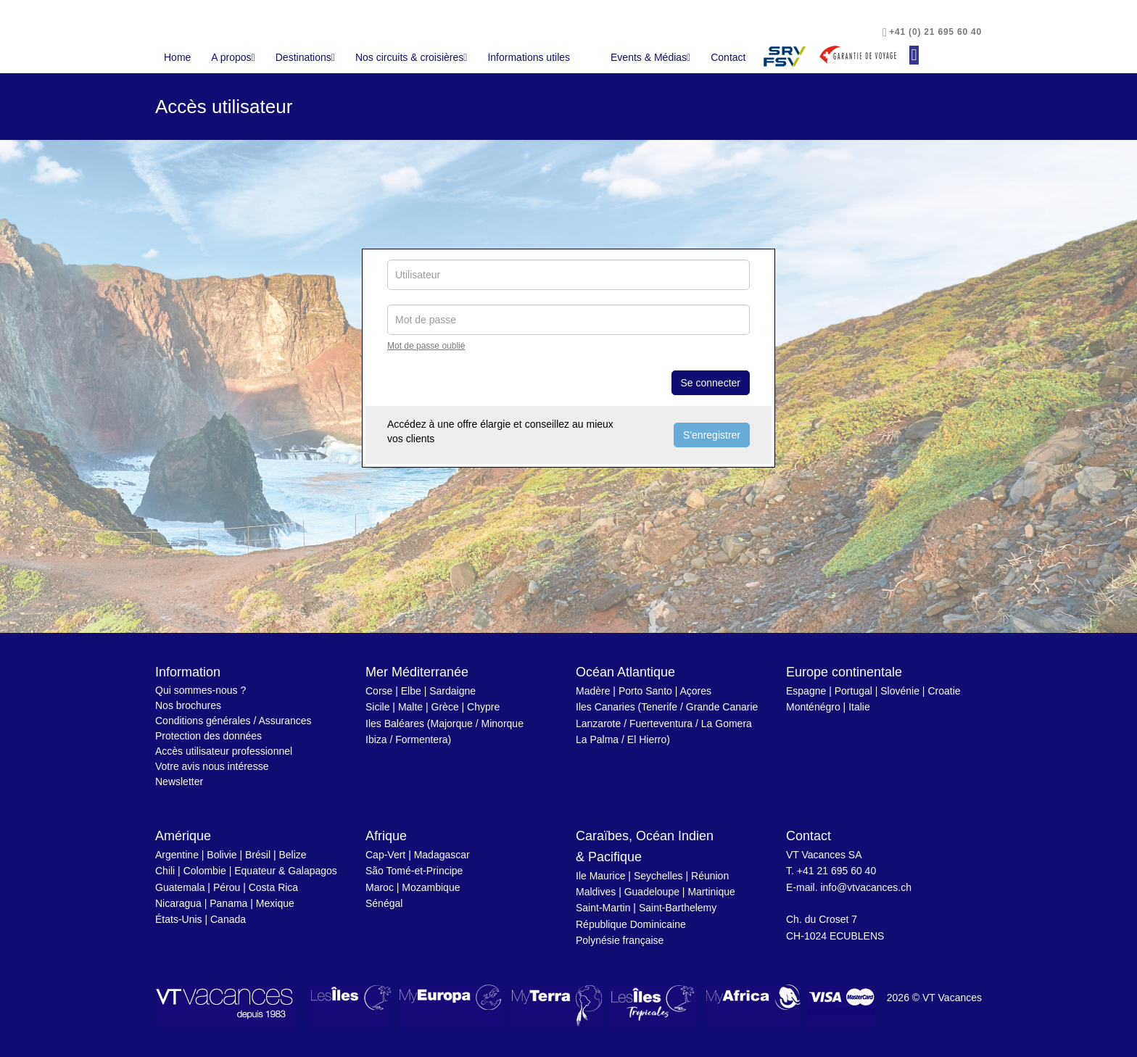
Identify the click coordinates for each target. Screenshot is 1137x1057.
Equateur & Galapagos (285, 870)
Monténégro (813, 707)
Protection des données (208, 736)
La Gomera (726, 723)
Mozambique (431, 887)
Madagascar (442, 855)
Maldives (596, 892)
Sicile (377, 707)
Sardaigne (452, 691)
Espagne (806, 691)
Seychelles (658, 876)
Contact (728, 57)
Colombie (204, 870)
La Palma (597, 739)
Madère (593, 691)
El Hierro (646, 739)
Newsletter (179, 781)
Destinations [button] (305, 57)
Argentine (177, 855)
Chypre (483, 707)
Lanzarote (598, 723)
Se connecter (711, 383)
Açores (695, 691)
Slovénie (899, 691)
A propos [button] (233, 57)
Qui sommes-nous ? (200, 690)
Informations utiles (528, 57)
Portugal (853, 691)
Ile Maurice (600, 876)
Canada (228, 919)
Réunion (710, 876)
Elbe (411, 691)
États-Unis (178, 919)
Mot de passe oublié (426, 346)
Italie (859, 707)
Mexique (275, 903)
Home (177, 57)
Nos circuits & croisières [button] (411, 57)
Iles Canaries (605, 707)
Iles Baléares (394, 723)
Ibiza (376, 739)
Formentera (421, 739)
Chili (165, 870)
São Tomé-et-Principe (414, 870)
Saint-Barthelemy (677, 907)
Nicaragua (178, 903)
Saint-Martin (603, 907)
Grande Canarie (722, 707)
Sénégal (383, 903)
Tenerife (659, 707)
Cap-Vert (385, 855)
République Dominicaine (631, 924)
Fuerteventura (660, 723)
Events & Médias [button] (650, 57)
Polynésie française (619, 940)
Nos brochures (188, 705)
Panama (228, 903)
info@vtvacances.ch (865, 887)
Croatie (943, 691)
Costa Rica (273, 887)
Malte (410, 707)
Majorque (452, 723)
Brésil (257, 855)
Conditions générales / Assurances (233, 720)
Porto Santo (645, 691)
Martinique (711, 892)
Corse (378, 691)
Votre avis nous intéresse (211, 766)
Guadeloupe (651, 892)
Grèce (445, 707)
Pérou (226, 887)
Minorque (502, 723)
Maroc (379, 887)
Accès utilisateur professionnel (223, 751)
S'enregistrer (711, 435)
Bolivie (221, 855)
